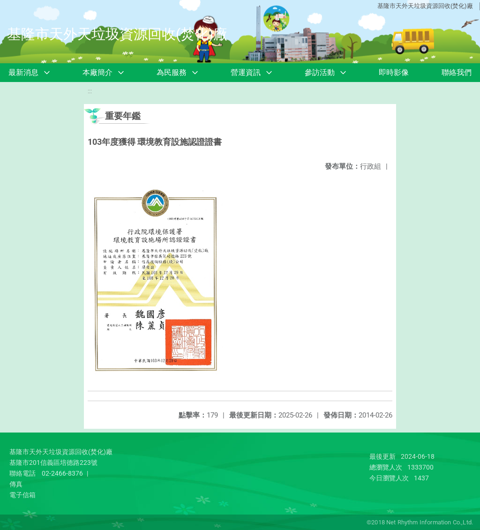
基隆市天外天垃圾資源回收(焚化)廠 (425, 5)
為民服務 (172, 72)
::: (90, 91)
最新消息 (23, 72)
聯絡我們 (457, 72)
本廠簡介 (97, 72)
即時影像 (394, 72)
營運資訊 (246, 72)
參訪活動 (320, 72)
